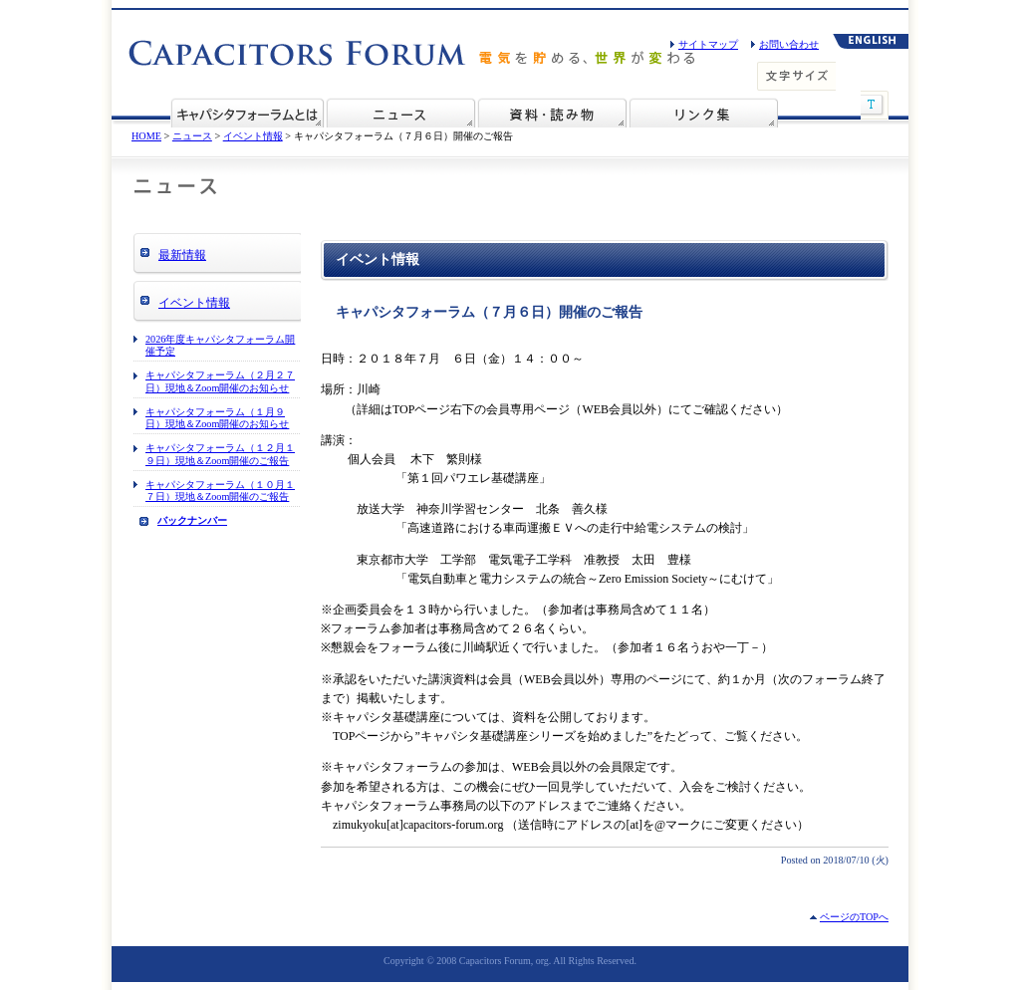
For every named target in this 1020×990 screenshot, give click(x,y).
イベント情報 (253, 135)
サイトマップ (708, 44)
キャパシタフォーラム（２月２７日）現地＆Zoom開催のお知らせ (220, 381)
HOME (146, 135)
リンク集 (703, 112)
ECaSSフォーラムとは (247, 112)
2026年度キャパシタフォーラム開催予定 (220, 345)
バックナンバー (192, 520)
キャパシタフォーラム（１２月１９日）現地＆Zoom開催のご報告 (220, 453)
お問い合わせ (789, 44)
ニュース (400, 112)
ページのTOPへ (854, 916)
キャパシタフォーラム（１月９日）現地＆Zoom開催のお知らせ (217, 417)
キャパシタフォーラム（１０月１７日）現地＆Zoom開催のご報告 (220, 490)
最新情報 (182, 255)
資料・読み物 (552, 112)
